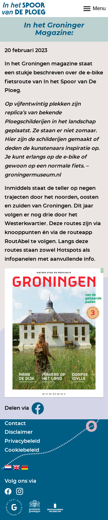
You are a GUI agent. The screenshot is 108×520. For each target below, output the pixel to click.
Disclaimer (19, 432)
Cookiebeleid (22, 450)
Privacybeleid (22, 441)
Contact (15, 423)
